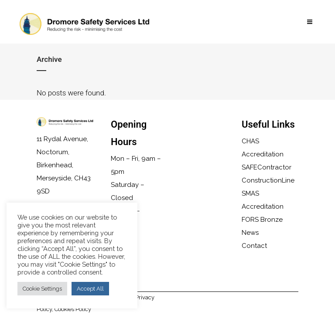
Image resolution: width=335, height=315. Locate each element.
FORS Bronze (262, 220)
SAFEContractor (266, 167)
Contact (254, 246)
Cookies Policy (73, 309)
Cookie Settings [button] (42, 288)
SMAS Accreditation (263, 200)
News (250, 233)
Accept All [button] (90, 288)
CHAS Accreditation (263, 147)
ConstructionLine (268, 180)
